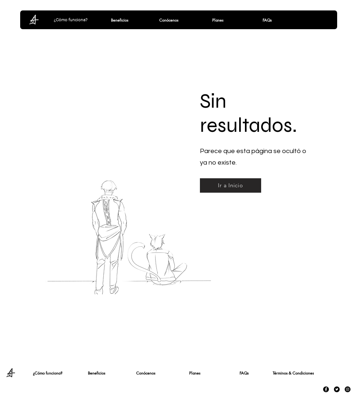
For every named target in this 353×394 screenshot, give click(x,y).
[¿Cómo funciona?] (70, 19)
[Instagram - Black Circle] (347, 389)
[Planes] (217, 19)
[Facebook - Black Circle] (326, 389)
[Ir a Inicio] (230, 185)
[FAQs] (267, 19)
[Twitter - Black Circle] (337, 389)
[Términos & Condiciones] (293, 372)
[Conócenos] (168, 19)
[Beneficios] (119, 19)
